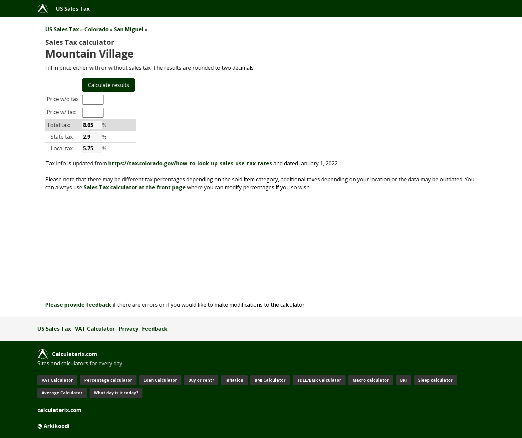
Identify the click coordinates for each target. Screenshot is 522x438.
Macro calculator (371, 380)
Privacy (128, 328)
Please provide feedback (78, 304)
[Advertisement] (237, 246)
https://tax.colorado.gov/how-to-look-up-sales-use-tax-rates (190, 163)
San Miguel (128, 29)
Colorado (96, 29)
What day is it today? (116, 393)
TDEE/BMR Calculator (319, 380)
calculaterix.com (59, 410)
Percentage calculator (108, 380)
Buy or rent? (201, 380)
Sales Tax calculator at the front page (135, 187)
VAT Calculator (95, 328)
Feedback (154, 328)
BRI (403, 380)
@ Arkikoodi (53, 426)
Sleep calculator (435, 380)
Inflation (234, 380)
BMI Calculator (270, 380)
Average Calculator (62, 393)
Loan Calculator (160, 380)
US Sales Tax (73, 8)
